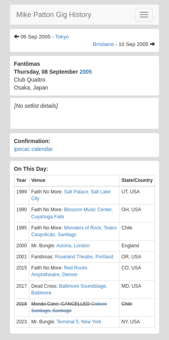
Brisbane (103, 44)
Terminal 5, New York (79, 322)
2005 (85, 72)
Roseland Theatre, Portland (84, 257)
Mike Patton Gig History (53, 15)
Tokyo (62, 37)
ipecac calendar (33, 149)
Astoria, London (73, 245)
